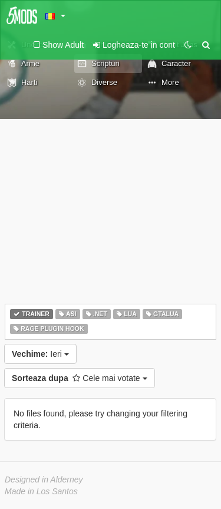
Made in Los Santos (41, 491)
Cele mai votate (79, 378)
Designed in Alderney (44, 479)
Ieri (40, 354)
